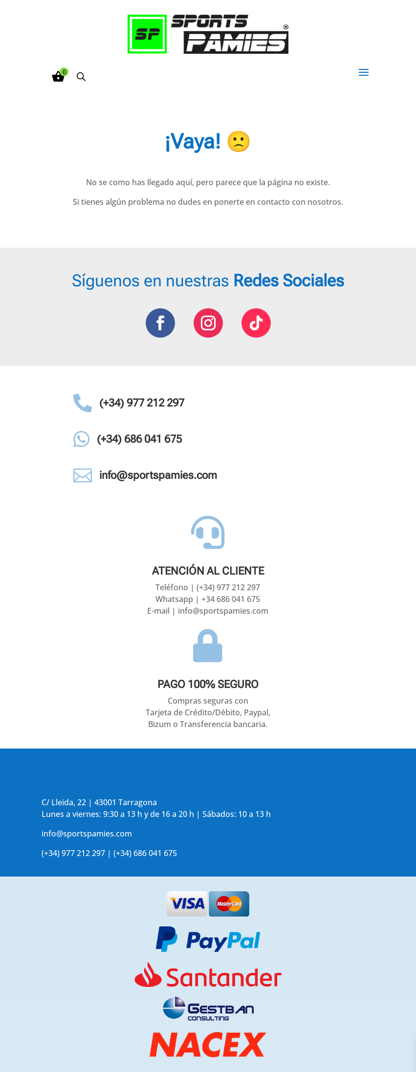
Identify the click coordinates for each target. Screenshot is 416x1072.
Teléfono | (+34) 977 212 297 (207, 587)
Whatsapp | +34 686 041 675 (207, 599)
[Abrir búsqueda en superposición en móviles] (81, 76)
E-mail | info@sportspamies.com (207, 610)
